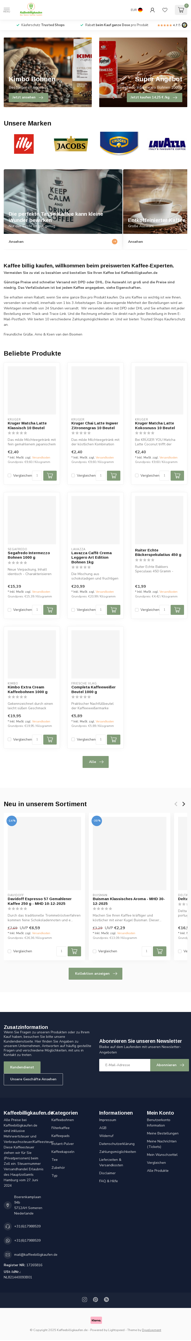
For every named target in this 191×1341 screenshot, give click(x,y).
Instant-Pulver (62, 1143)
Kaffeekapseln (62, 1151)
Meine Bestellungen (163, 1133)
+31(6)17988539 (27, 1226)
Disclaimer (107, 1173)
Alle (96, 762)
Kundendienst (22, 1067)
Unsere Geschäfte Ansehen (33, 1079)
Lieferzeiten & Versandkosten (111, 1162)
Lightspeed (116, 1330)
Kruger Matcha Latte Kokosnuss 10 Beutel (155, 425)
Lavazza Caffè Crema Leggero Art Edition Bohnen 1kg (91, 557)
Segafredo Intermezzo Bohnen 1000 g (29, 555)
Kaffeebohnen (62, 1120)
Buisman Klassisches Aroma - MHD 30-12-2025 (129, 901)
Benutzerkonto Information (158, 1123)
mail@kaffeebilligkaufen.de (35, 1254)
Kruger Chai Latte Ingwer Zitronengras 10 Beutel (94, 425)
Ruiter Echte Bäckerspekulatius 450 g (158, 552)
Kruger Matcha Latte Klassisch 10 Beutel (27, 425)
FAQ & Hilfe (108, 1181)
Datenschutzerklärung (117, 1143)
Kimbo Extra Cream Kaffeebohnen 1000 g (28, 689)
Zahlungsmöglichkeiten (117, 1151)
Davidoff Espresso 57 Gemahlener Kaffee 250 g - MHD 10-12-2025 (40, 901)
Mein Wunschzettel (162, 1154)
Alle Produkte (158, 1170)
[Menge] (37, 476)
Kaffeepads (60, 1135)
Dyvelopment (151, 1330)
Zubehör (58, 1167)
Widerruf (106, 1135)
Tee (54, 1159)
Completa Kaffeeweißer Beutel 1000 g (93, 689)
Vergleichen (22, 475)
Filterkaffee (60, 1128)
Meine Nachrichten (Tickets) (162, 1144)
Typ (54, 1175)
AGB (102, 1128)
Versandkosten (41, 458)
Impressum (107, 1120)
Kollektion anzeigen (96, 973)
